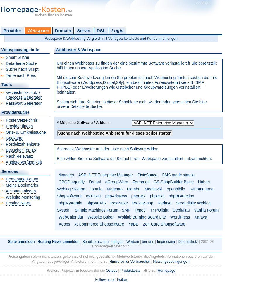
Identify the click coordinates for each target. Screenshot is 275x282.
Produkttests (130, 271)
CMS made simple (178, 175)
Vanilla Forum (206, 210)
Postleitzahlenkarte (23, 144)
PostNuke (119, 203)
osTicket (93, 196)
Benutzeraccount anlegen (102, 242)
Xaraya (200, 217)
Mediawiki (153, 189)
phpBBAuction (181, 196)
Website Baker (100, 217)
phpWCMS (96, 203)
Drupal (95, 182)
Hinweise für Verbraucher (129, 261)
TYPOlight (159, 210)
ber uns (148, 242)
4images (66, 175)
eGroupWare (116, 182)
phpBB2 (138, 196)
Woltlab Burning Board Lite (142, 217)
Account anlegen (21, 191)
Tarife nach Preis (21, 75)
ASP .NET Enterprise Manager (105, 175)
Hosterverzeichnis (22, 120)
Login (117, 30)
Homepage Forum (22, 179)
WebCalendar (71, 217)
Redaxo (164, 203)
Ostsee (111, 271)
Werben (132, 242)
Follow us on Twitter (111, 280)
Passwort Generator (24, 103)
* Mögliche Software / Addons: (84, 123)
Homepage (167, 271)
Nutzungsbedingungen (171, 261)
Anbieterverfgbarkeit (24, 162)
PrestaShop (142, 203)
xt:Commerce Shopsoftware (99, 224)
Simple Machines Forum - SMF (102, 210)
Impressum (166, 242)
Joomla (96, 189)
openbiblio (176, 189)
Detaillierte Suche (86, 106)
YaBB (133, 224)
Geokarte (14, 138)
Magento (115, 189)
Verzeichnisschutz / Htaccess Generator (24, 95)
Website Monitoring (23, 197)
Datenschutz (188, 242)
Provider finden (19, 126)
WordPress (180, 217)
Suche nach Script (22, 69)
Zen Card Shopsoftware (164, 224)
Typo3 (140, 210)
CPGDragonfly (72, 182)
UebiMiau (181, 210)
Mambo (133, 189)
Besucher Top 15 (21, 150)
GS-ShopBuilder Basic (174, 182)
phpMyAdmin (70, 203)
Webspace (38, 30)
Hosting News (18, 203)
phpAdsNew (116, 196)
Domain (63, 30)
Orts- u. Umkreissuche (26, 132)
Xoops (64, 224)
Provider (12, 30)
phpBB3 (157, 196)
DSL (101, 30)
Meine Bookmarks (22, 185)
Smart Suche (17, 57)
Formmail (141, 182)
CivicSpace (147, 175)
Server (84, 30)
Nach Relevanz (19, 156)
